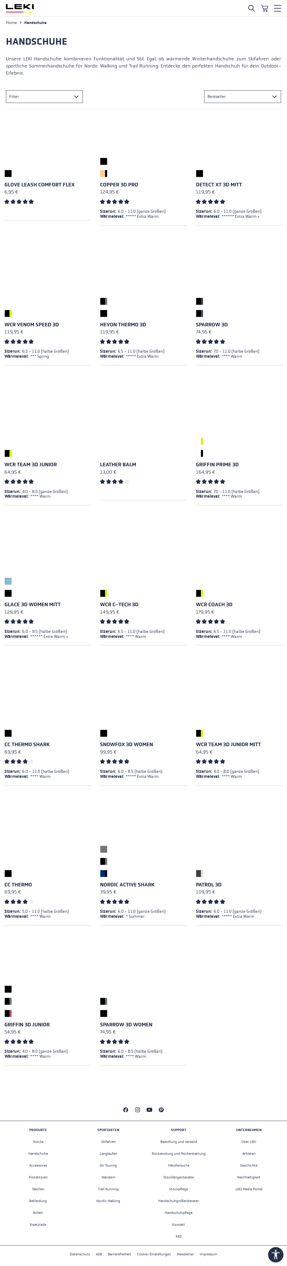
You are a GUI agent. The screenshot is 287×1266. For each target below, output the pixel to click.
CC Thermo (18, 885)
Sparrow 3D (212, 325)
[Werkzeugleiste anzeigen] (275, 1254)
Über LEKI (248, 1142)
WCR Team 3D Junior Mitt (228, 744)
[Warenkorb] (264, 8)
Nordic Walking (108, 1201)
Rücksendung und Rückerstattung (179, 1154)
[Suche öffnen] (251, 8)
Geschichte (248, 1165)
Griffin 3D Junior (27, 1025)
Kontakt (178, 1225)
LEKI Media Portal (249, 1189)
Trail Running (108, 1189)
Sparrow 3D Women (126, 1025)
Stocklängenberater (178, 1177)
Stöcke (38, 1142)
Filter (14, 96)
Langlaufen (108, 1154)
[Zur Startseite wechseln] (20, 8)
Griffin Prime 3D (217, 465)
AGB (99, 1254)
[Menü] (277, 8)
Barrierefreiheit (119, 1254)
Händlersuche (178, 1165)
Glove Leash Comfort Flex (39, 185)
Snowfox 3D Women (126, 744)
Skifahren (108, 1142)
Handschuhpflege (178, 1213)
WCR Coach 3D (214, 604)
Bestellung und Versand (178, 1142)
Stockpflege (178, 1189)
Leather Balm (118, 465)
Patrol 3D (209, 885)
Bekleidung (38, 1201)
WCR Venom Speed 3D (31, 325)
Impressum (208, 1254)
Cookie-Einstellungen (154, 1254)
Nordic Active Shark (127, 885)
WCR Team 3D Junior (30, 465)
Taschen (38, 1189)
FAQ (179, 1236)
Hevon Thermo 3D (123, 325)
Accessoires (38, 1165)
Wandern (108, 1177)
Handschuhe (38, 1154)
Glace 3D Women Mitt (32, 604)
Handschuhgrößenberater (178, 1201)
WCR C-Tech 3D (119, 604)
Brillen (38, 1213)
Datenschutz (80, 1254)
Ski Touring (108, 1165)
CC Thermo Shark (27, 744)
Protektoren (38, 1177)
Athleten (249, 1154)
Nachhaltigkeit (248, 1177)
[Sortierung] (242, 96)
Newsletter (185, 1254)
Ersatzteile (38, 1225)
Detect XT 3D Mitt (219, 185)
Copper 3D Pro (119, 185)
